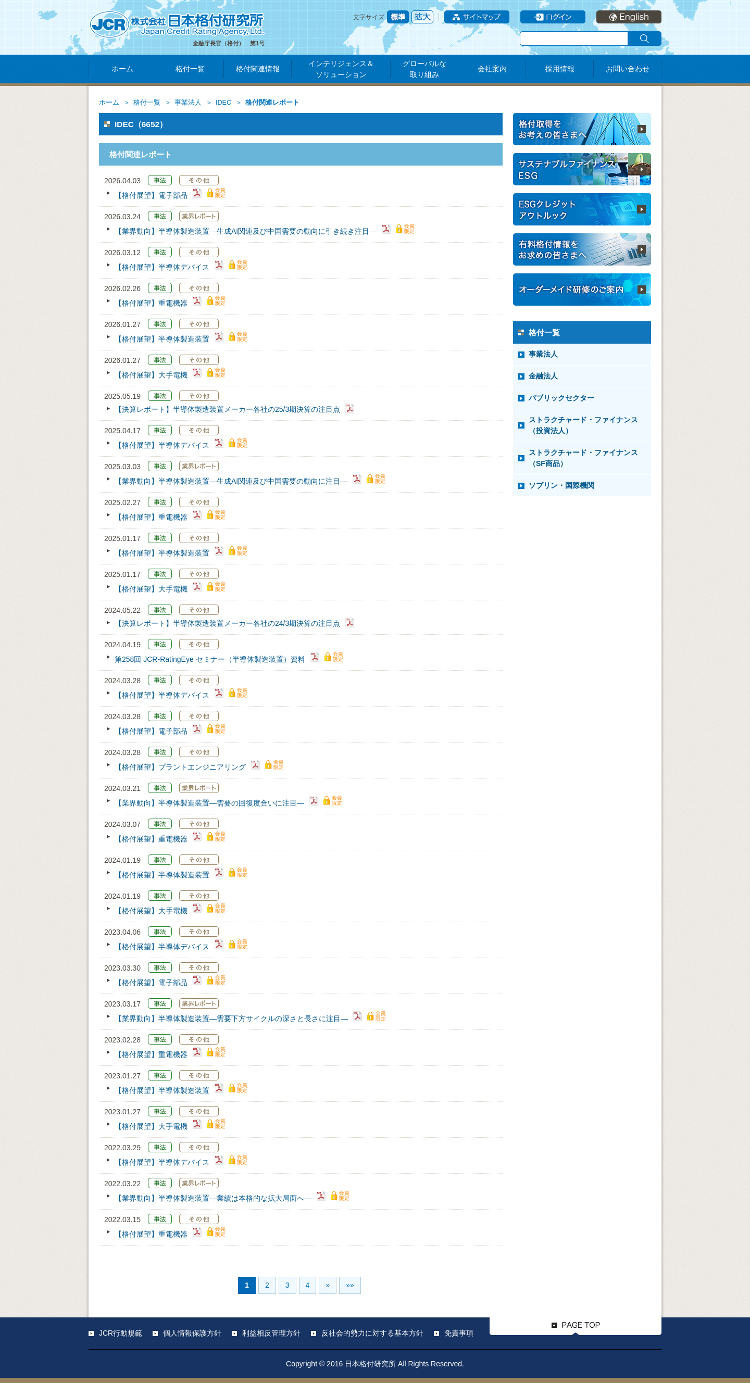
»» (350, 1285)
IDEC (223, 102)
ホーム (122, 69)
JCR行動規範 (120, 1333)
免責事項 (458, 1333)
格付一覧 (190, 69)
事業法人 (188, 102)
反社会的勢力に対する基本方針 (372, 1333)
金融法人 (543, 376)
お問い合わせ (627, 69)
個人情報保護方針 (192, 1333)
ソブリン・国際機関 (561, 485)
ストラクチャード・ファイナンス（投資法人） (583, 425)
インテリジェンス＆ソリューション (341, 69)
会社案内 (492, 69)
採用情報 (559, 69)
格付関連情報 (258, 69)
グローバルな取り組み (424, 69)
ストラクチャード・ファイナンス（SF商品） (583, 458)
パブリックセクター (561, 398)
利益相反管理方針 (271, 1333)
